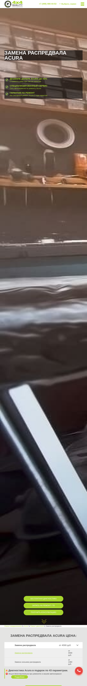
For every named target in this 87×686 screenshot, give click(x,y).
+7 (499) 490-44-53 (47, 4)
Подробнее (19, 677)
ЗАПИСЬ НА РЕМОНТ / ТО (43, 605)
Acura (26, 626)
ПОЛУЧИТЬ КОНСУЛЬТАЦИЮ (43, 612)
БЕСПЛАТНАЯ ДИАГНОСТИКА (43, 599)
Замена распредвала (23, 653)
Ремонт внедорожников (13, 626)
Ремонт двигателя (37, 626)
